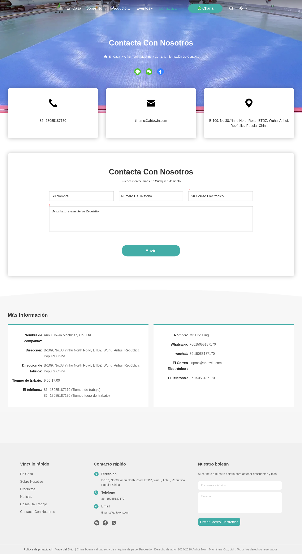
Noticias (26, 496)
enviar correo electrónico (219, 522)
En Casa (114, 56)
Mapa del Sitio (64, 549)
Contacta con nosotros (37, 512)
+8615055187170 (203, 344)
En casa (74, 8)
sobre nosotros (96, 8)
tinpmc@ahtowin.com (151, 120)
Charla (205, 8)
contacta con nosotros (169, 8)
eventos (145, 8)
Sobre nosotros (31, 481)
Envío (151, 250)
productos (121, 8)
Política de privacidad (38, 549)
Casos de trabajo (33, 504)
